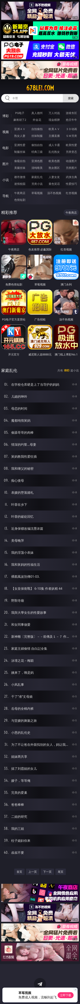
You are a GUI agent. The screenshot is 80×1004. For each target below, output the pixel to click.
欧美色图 (54, 161)
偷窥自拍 (19, 161)
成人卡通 (54, 145)
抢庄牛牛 (71, 120)
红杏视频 (71, 193)
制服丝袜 (19, 152)
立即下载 (65, 995)
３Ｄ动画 (71, 129)
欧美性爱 (71, 145)
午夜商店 (19, 193)
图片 (5, 164)
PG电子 (20, 113)
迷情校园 (19, 184)
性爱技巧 (71, 184)
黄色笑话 (54, 184)
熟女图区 (54, 168)
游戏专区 (71, 113)
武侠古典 (71, 177)
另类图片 (71, 168)
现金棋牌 (54, 120)
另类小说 (37, 184)
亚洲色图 (37, 161)
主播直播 (54, 136)
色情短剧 (19, 200)
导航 (5, 196)
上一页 (32, 872)
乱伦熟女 (54, 152)
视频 (5, 132)
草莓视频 (37, 193)
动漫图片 (71, 161)
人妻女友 (54, 177)
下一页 (47, 872)
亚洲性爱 (19, 145)
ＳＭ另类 (71, 136)
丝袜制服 (37, 136)
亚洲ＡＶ (19, 129)
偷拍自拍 (37, 145)
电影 (5, 148)
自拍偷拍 (37, 129)
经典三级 (37, 152)
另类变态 (71, 152)
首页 (19, 872)
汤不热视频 (54, 193)
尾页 (60, 872)
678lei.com (40, 88)
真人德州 (37, 113)
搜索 (71, 98)
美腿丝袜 (19, 168)
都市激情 (19, 177)
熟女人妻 (19, 136)
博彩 (5, 116)
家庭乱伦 (37, 177)
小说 (5, 180)
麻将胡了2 (19, 120)
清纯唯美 (37, 168)
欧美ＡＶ (54, 129)
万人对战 (54, 113)
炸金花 (37, 120)
